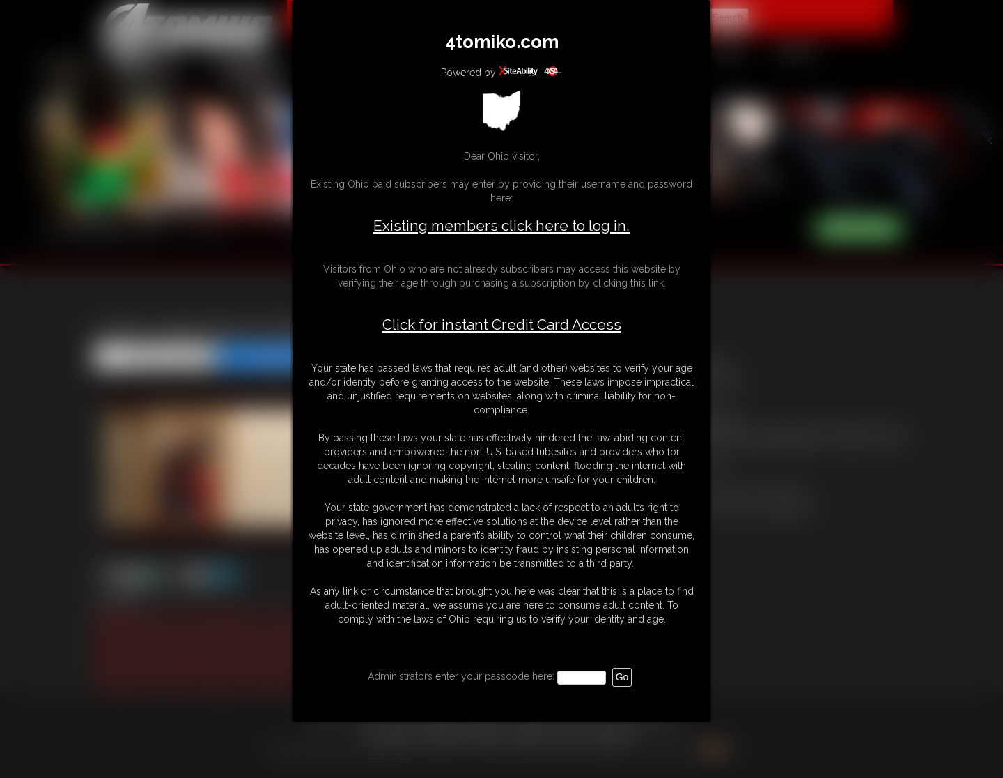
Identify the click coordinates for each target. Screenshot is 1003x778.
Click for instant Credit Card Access (501, 325)
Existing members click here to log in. (501, 225)
